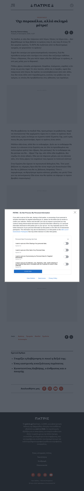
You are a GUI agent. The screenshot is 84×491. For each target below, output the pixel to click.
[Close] (75, 213)
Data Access (42, 278)
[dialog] (42, 245)
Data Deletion (31, 278)
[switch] (66, 243)
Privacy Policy (53, 278)
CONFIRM (28, 271)
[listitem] (42, 239)
